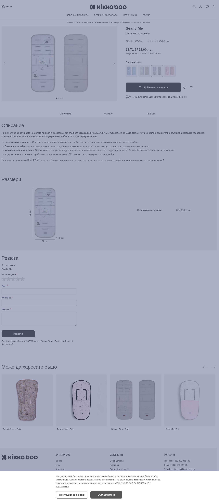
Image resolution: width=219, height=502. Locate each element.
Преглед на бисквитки (72, 495)
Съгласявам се (106, 495)
